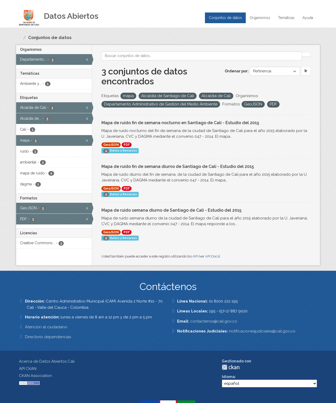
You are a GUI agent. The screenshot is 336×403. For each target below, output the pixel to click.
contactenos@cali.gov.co (213, 321)
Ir (306, 71)
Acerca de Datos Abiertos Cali (47, 361)
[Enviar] (306, 54)
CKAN (231, 367)
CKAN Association (35, 375)
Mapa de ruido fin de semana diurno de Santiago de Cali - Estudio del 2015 (177, 166)
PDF (127, 145)
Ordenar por (236, 71)
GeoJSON (111, 145)
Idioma (228, 377)
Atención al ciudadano (46, 327)
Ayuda (307, 18)
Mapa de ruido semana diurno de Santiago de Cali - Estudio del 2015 (171, 210)
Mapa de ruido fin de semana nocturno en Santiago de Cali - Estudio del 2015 (180, 122)
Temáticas (286, 18)
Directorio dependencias (48, 337)
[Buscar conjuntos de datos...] (201, 55)
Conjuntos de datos (225, 18)
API (195, 256)
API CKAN (27, 368)
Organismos (260, 18)
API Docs (212, 256)
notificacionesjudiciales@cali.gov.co (262, 331)
